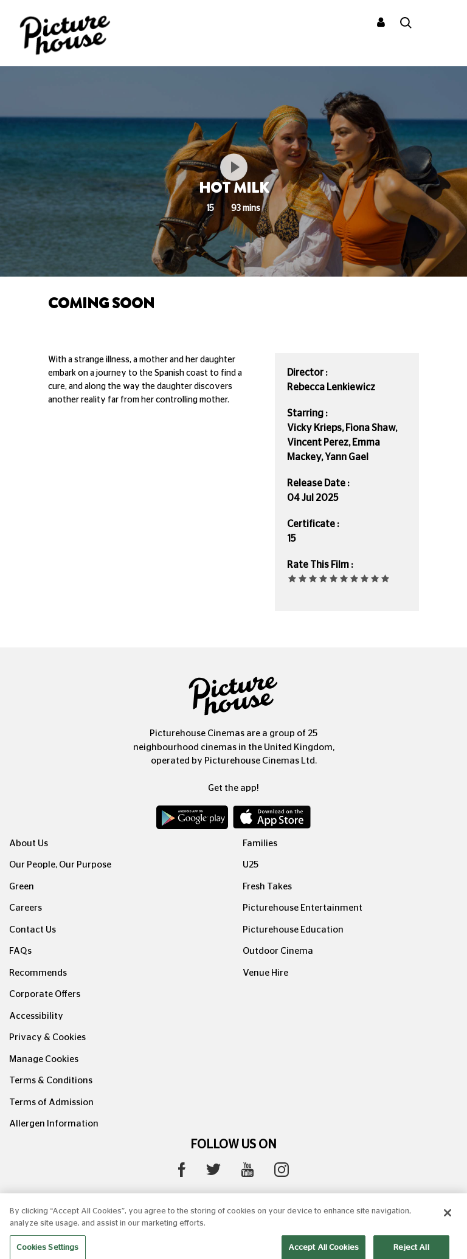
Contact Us (32, 929)
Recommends (38, 973)
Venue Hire (265, 973)
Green (21, 886)
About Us (28, 843)
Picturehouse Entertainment (302, 907)
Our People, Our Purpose (60, 864)
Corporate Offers (44, 994)
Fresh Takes (267, 886)
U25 (250, 864)
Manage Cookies (43, 1059)
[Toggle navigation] (441, 23)
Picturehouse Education (293, 929)
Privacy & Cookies (47, 1037)
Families (260, 843)
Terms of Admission (51, 1102)
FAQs (20, 951)
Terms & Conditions (50, 1080)
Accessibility (36, 1016)
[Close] (447, 1221)
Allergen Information (54, 1123)
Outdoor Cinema (278, 951)
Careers (25, 907)
